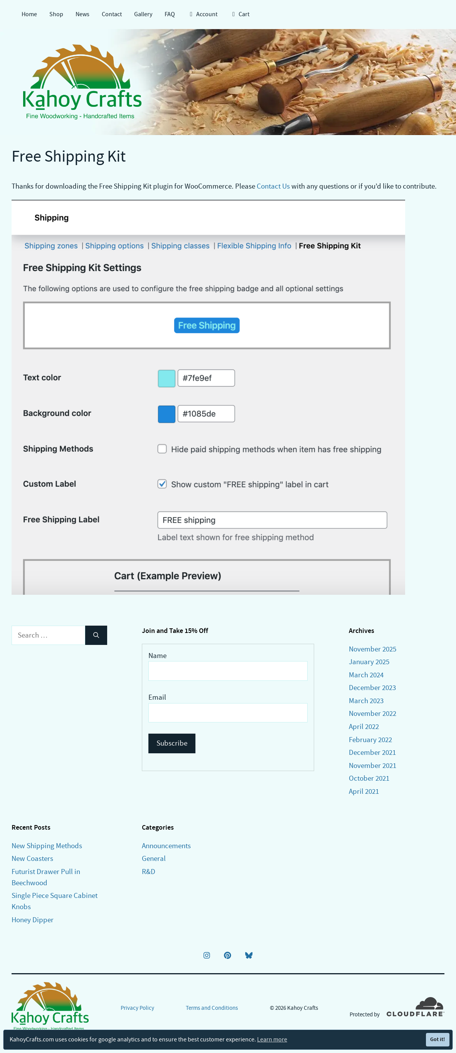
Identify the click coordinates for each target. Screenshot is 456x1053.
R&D (148, 871)
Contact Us (273, 186)
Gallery (143, 14)
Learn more (272, 1039)
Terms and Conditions (212, 1008)
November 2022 (372, 713)
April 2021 (364, 791)
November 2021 (372, 765)
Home (29, 14)
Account (202, 14)
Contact (112, 14)
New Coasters (32, 858)
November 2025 (372, 649)
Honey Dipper (33, 920)
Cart (239, 14)
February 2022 (370, 739)
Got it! (437, 1039)
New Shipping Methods (47, 845)
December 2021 (372, 752)
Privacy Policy (137, 1008)
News (82, 14)
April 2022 (364, 726)
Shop (56, 14)
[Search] (96, 635)
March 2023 (366, 700)
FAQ (170, 14)
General (154, 858)
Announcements (166, 845)
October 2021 (369, 778)
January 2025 (369, 662)
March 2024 (366, 675)
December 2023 (372, 687)
